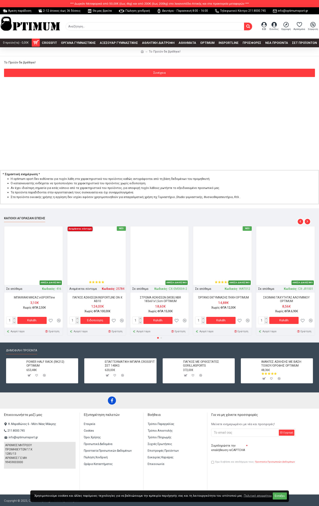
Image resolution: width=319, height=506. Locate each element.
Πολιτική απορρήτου (258, 496)
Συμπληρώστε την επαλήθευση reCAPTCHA (228, 447)
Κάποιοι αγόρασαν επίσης (24, 217)
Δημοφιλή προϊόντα (21, 349)
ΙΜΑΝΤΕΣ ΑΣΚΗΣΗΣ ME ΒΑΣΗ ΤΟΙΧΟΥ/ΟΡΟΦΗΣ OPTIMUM (281, 363)
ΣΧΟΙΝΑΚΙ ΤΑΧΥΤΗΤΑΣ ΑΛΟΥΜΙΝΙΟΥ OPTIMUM (286, 298)
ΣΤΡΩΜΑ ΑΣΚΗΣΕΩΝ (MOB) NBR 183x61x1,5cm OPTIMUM (160, 298)
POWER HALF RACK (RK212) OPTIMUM (45, 363)
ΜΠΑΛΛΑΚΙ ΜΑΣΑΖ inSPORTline (34, 296)
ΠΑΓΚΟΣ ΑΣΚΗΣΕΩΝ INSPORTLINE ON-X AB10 (97, 298)
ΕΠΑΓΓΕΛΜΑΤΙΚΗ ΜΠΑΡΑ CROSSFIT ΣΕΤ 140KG (130, 363)
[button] (300, 220)
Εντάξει (280, 496)
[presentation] (276, 448)
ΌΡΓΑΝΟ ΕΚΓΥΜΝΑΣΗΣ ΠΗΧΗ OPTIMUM (223, 296)
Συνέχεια (159, 73)
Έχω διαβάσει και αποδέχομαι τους (253, 462)
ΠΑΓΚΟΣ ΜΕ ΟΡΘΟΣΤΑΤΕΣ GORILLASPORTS (201, 363)
